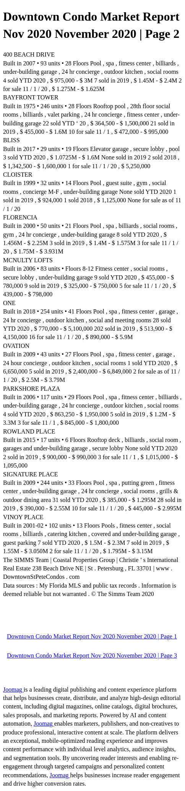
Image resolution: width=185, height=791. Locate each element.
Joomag (13, 689)
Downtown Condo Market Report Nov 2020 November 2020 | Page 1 (92, 636)
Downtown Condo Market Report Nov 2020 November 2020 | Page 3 (92, 655)
